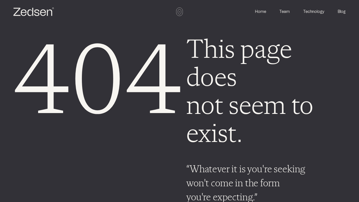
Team (284, 12)
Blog (342, 12)
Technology (313, 12)
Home (260, 12)
